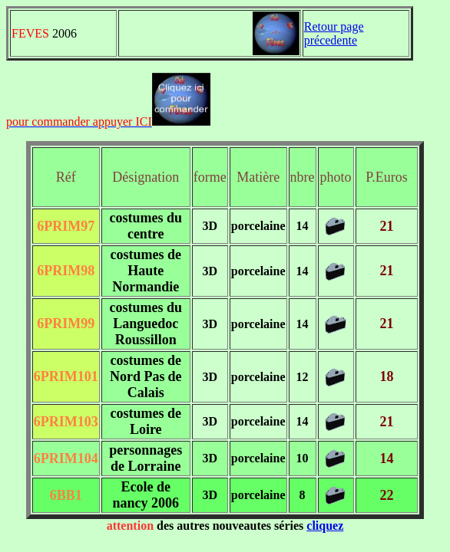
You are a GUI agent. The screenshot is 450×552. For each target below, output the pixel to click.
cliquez (324, 525)
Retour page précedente (334, 33)
